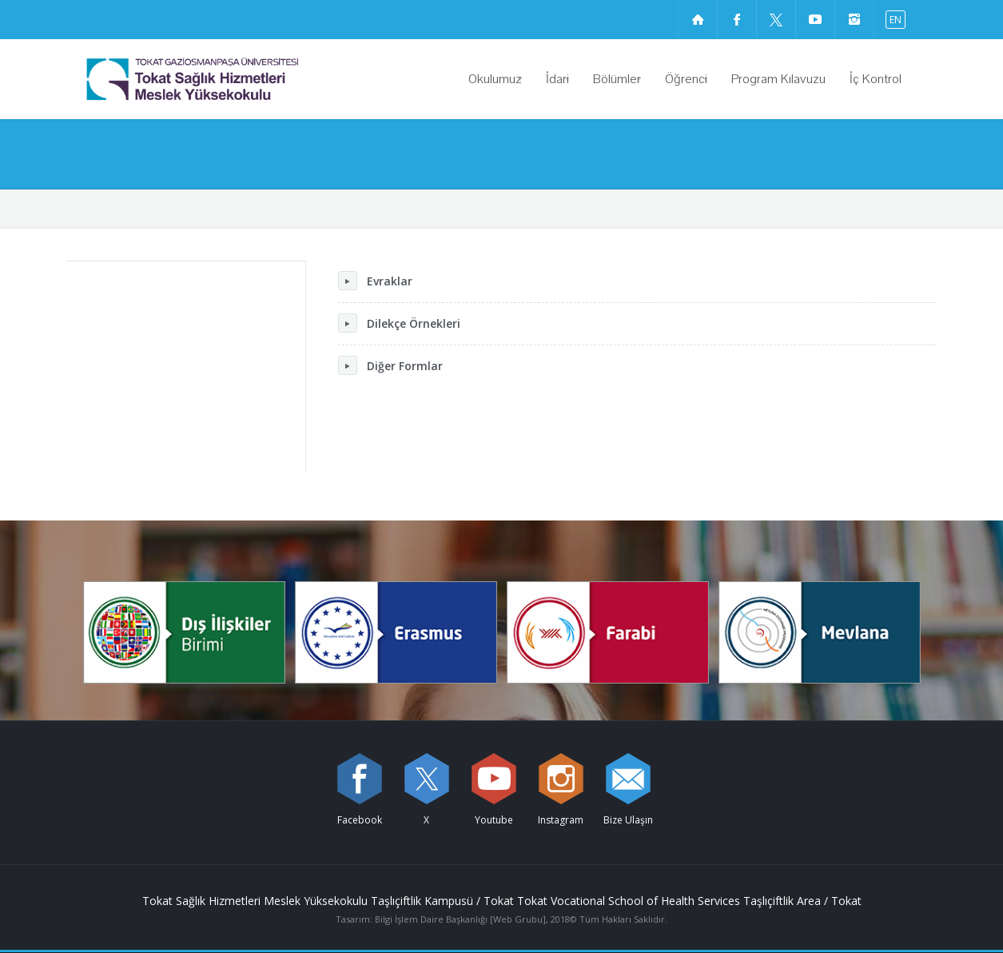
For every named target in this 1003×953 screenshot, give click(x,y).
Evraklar (375, 280)
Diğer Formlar (390, 365)
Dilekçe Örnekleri (399, 323)
